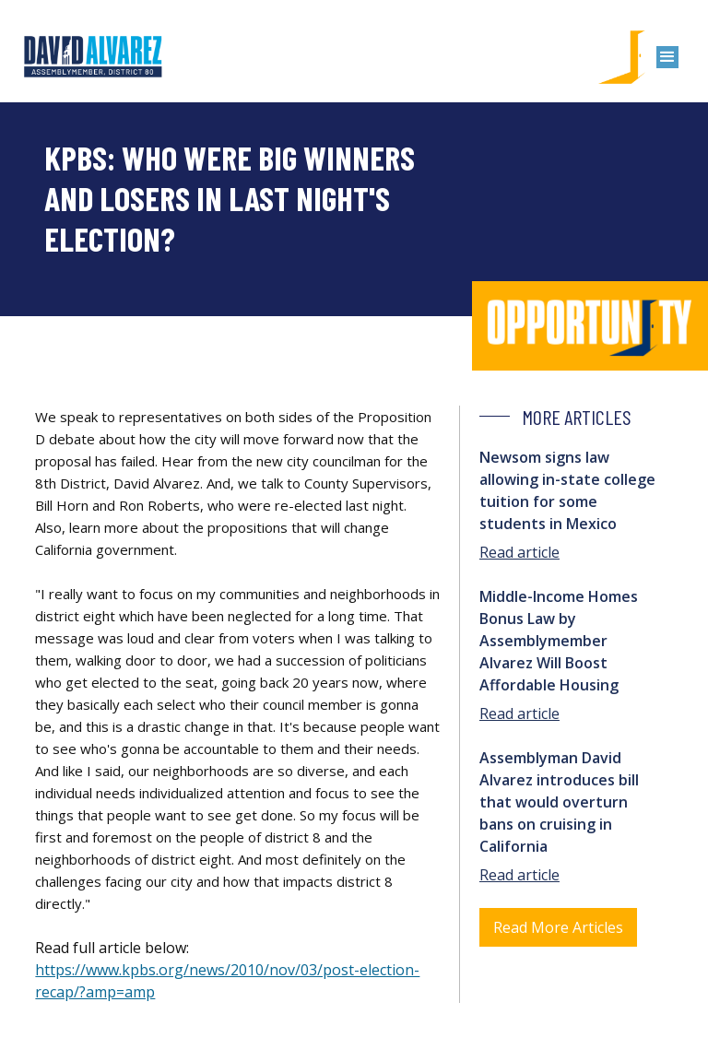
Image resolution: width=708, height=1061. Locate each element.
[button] (667, 57)
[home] (93, 57)
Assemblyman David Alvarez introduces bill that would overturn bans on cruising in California (559, 802)
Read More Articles (558, 927)
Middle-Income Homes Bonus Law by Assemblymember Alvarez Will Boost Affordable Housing (558, 640)
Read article (519, 552)
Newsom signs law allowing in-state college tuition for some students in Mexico (567, 490)
